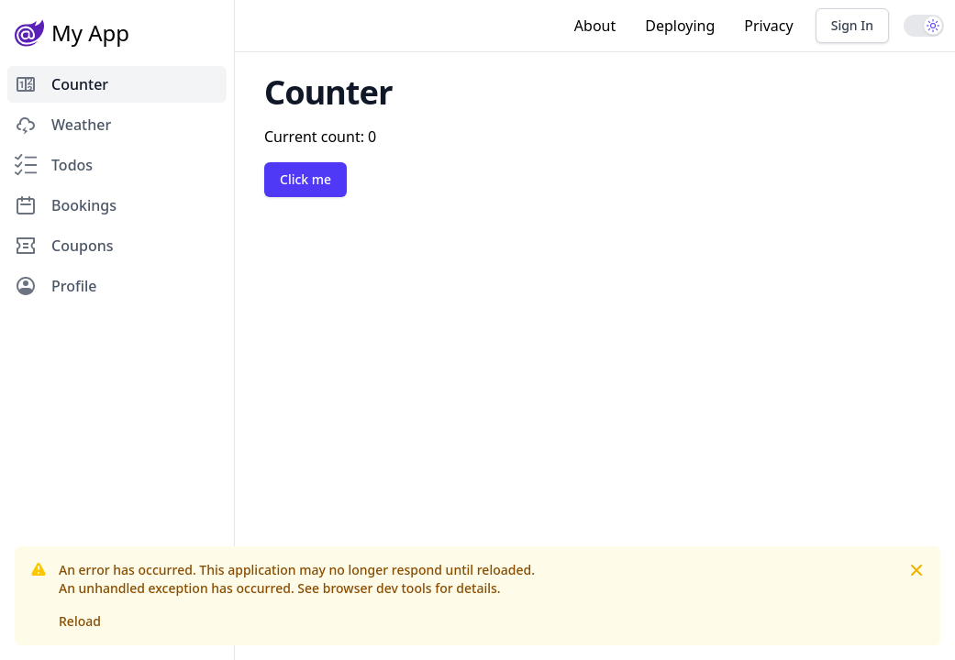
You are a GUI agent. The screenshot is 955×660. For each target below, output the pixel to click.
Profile (56, 286)
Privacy (768, 26)
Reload (80, 621)
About (595, 26)
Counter (61, 84)
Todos (54, 165)
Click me (305, 179)
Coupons (64, 246)
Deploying (680, 26)
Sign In (852, 25)
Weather (63, 125)
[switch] (924, 26)
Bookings (66, 205)
